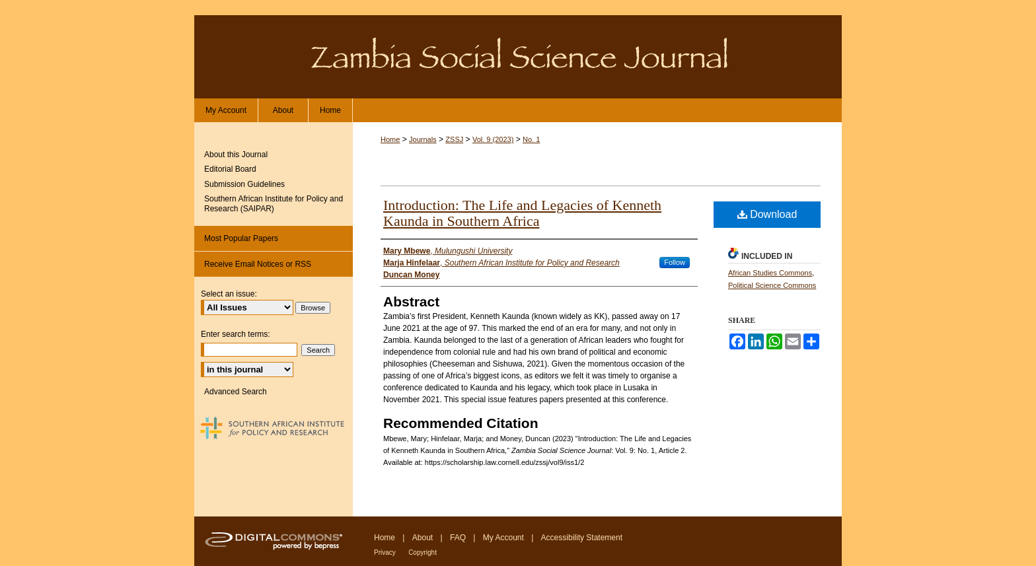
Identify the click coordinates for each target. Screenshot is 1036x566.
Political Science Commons (772, 285)
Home (390, 139)
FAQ (458, 537)
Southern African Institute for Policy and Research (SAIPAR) (273, 203)
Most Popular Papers (241, 238)
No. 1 (531, 139)
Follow (674, 262)
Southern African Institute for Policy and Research (273, 428)
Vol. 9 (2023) (492, 139)
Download (767, 214)
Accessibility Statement (581, 537)
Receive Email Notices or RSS (257, 264)
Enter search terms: (235, 334)
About (422, 537)
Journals (423, 139)
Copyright (422, 552)
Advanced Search (235, 391)
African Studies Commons (770, 273)
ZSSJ (454, 139)
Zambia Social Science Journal (518, 56)
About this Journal (236, 154)
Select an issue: (229, 294)
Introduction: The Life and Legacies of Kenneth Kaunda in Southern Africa (522, 213)
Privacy (385, 552)
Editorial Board (230, 169)
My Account (503, 537)
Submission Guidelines (244, 184)
